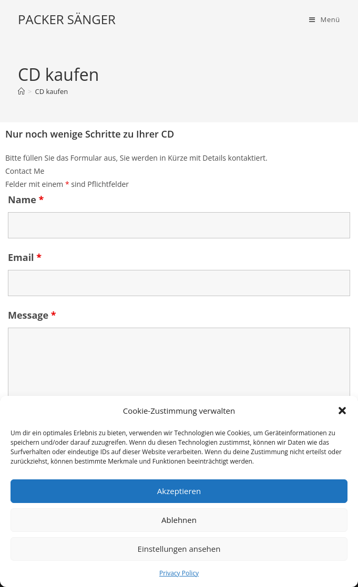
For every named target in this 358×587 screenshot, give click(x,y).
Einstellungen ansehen (179, 548)
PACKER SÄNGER (67, 19)
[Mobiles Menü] (324, 19)
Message (32, 315)
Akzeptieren (179, 491)
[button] (342, 410)
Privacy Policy (179, 573)
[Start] (21, 91)
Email (25, 257)
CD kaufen (51, 91)
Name (26, 199)
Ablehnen (179, 520)
